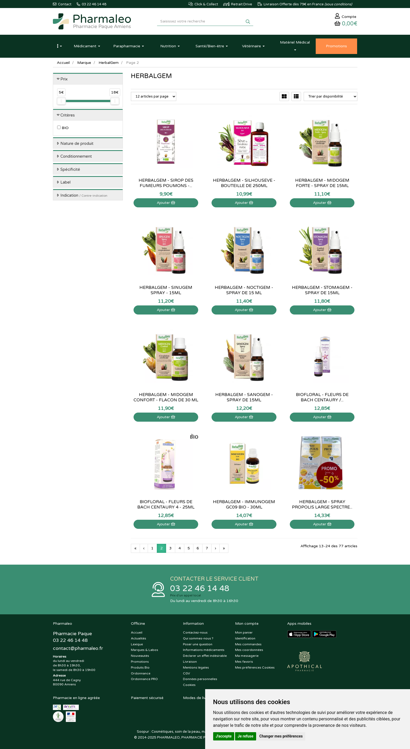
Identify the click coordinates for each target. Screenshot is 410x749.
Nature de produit (76, 143)
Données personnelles (200, 679)
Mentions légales (196, 667)
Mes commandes (248, 644)
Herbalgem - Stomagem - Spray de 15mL (322, 290)
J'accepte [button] (224, 736)
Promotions (140, 661)
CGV (186, 673)
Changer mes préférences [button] (281, 736)
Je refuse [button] (245, 736)
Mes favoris (244, 661)
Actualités (138, 638)
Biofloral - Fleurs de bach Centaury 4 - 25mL (165, 504)
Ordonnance (140, 673)
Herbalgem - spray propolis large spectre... (322, 504)
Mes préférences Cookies (255, 667)
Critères (67, 115)
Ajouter (166, 202)
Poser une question (197, 644)
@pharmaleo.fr (78, 648)
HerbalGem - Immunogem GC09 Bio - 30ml (244, 504)
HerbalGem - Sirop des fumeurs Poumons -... (166, 183)
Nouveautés (140, 656)
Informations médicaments (203, 650)
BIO (63, 128)
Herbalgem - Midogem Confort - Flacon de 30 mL (166, 397)
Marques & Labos (144, 650)
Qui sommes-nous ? (198, 638)
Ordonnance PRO (144, 679)
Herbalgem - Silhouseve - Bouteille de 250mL (244, 183)
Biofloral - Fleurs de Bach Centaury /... (322, 397)
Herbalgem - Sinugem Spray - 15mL (165, 290)
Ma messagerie (247, 656)
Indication (83, 195)
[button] (59, 46)
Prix (64, 79)
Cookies (189, 685)
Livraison (190, 661)
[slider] (61, 101)
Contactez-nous (195, 632)
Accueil (63, 62)
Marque (84, 62)
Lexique (137, 644)
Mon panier (244, 632)
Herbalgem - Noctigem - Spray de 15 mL (244, 290)
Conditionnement (76, 156)
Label (65, 182)
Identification (245, 638)
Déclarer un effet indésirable (205, 656)
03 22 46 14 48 (199, 588)
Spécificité (70, 169)
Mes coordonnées (249, 650)
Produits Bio (140, 667)
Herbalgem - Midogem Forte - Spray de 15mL (322, 183)
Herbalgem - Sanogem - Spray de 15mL (244, 397)
